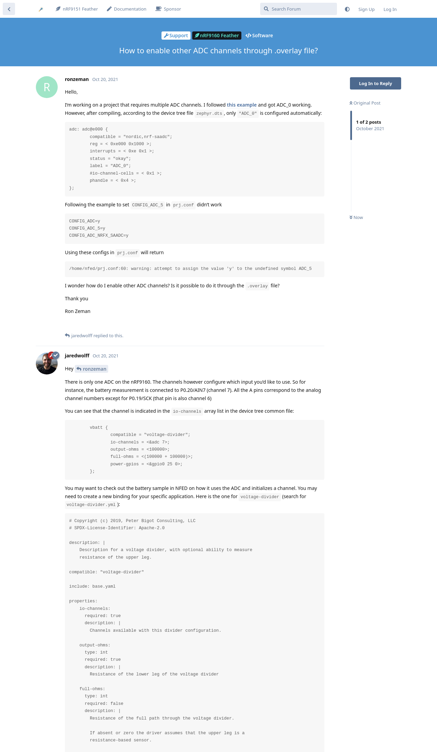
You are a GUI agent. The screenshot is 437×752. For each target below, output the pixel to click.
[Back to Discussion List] (9, 9)
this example (242, 104)
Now (356, 217)
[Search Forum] (298, 9)
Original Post (365, 103)
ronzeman (95, 369)
